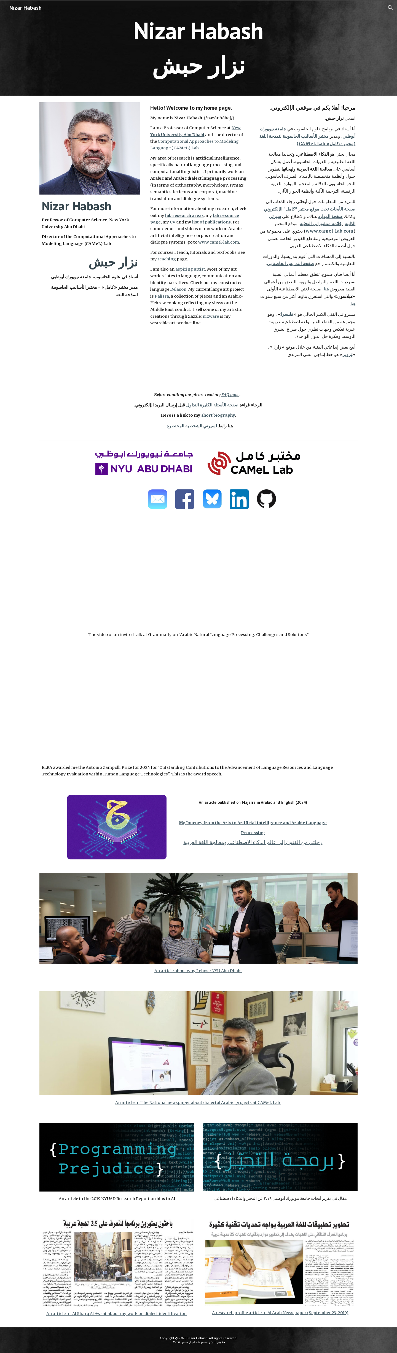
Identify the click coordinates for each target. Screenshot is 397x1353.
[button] (390, 7)
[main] (198, 48)
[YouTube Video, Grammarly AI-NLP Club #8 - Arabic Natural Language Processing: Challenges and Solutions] (198, 574)
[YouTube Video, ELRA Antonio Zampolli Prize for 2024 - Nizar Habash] (198, 707)
